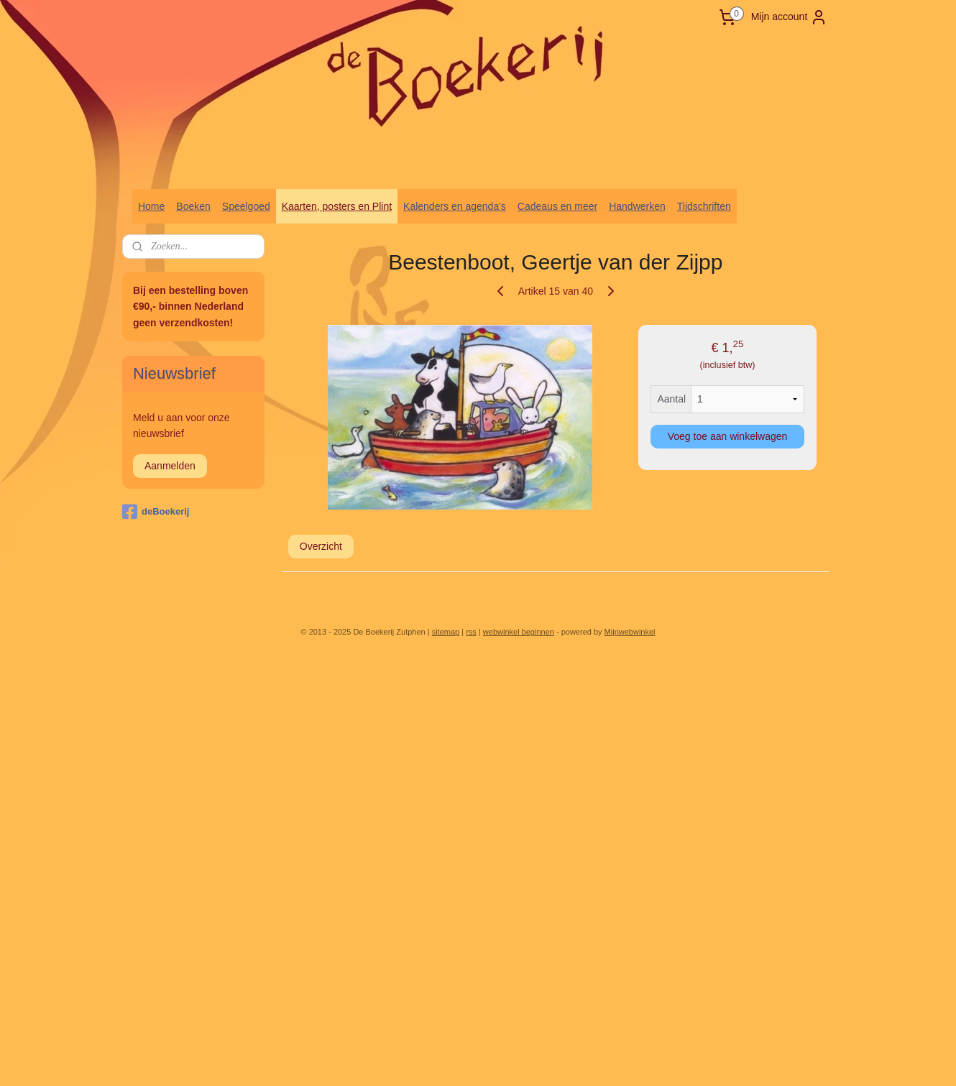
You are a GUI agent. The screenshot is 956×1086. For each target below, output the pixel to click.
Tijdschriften (704, 206)
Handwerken (637, 206)
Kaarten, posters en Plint (337, 206)
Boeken (193, 206)
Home (151, 206)
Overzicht (321, 546)
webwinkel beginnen (518, 631)
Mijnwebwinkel (630, 631)
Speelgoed (246, 206)
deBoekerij (155, 511)
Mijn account (789, 17)
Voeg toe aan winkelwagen (728, 436)
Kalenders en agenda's (454, 206)
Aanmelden (170, 465)
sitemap (446, 631)
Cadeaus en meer (557, 206)
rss (471, 631)
